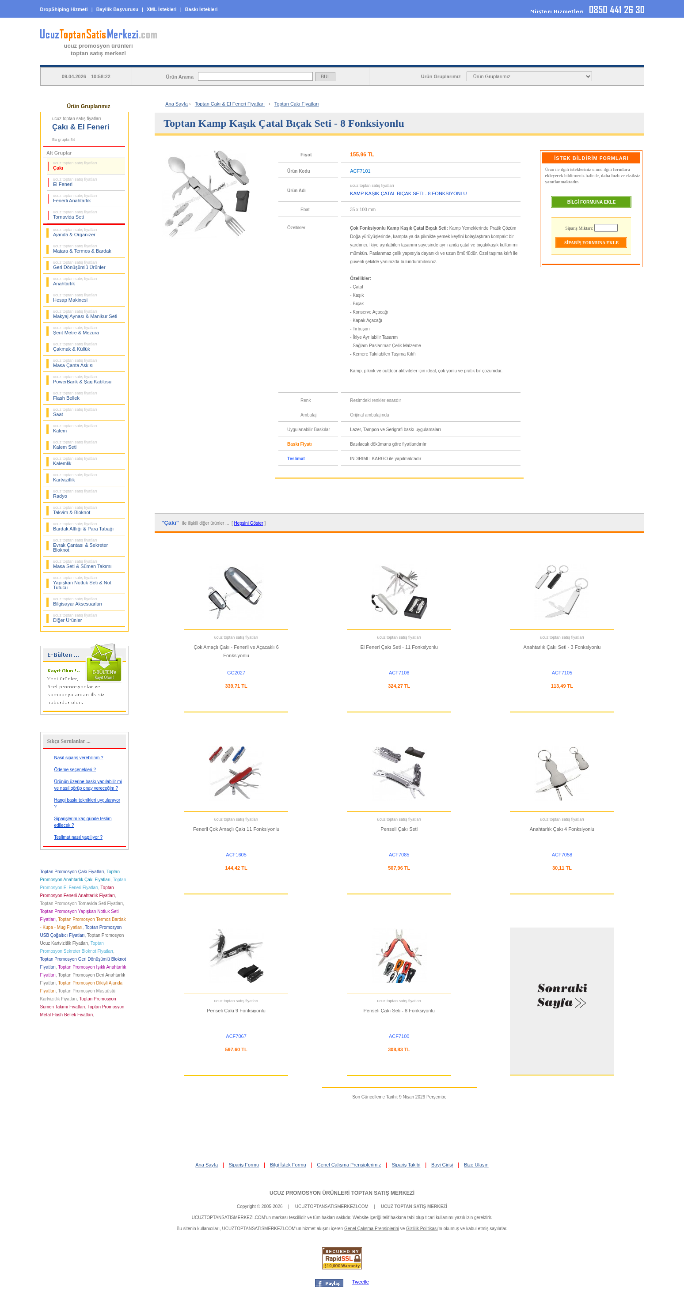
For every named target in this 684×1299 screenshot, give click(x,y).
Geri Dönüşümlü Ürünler (79, 265)
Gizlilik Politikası (422, 1228)
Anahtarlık (75, 281)
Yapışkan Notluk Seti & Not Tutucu (82, 583)
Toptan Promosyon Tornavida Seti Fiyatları (81, 903)
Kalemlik (75, 461)
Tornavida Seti (75, 215)
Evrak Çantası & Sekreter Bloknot (80, 545)
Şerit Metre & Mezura (76, 330)
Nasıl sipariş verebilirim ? (78, 757)
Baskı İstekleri (201, 9)
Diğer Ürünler (75, 618)
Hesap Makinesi (75, 298)
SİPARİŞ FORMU (361, 58)
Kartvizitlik (75, 477)
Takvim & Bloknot (75, 510)
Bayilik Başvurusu (117, 9)
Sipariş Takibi (406, 1164)
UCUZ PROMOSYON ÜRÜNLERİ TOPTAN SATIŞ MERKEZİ (342, 1193)
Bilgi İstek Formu (288, 1164)
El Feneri (75, 182)
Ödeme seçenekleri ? (75, 769)
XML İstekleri (162, 9)
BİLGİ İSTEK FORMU (474, 58)
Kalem (75, 428)
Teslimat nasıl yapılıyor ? (78, 837)
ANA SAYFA (248, 58)
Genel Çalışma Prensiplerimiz (349, 1164)
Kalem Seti (75, 445)
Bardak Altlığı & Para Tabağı (83, 526)
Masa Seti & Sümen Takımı (82, 564)
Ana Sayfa (176, 103)
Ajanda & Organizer (75, 232)
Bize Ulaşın (476, 1164)
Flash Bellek (75, 396)
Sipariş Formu (244, 1164)
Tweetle (360, 1281)
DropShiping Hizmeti (64, 9)
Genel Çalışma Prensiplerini (371, 1228)
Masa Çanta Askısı (75, 363)
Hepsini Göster (248, 523)
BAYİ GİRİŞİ (587, 58)
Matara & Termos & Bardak (82, 249)
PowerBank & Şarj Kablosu (82, 379)
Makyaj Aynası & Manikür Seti (85, 314)
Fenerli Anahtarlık (75, 198)
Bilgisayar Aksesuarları (77, 601)
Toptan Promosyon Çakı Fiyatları (72, 871)
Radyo (75, 494)
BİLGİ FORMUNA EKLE (591, 202)
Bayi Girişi (442, 1164)
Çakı (75, 165)
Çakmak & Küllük (75, 347)
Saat (75, 412)
